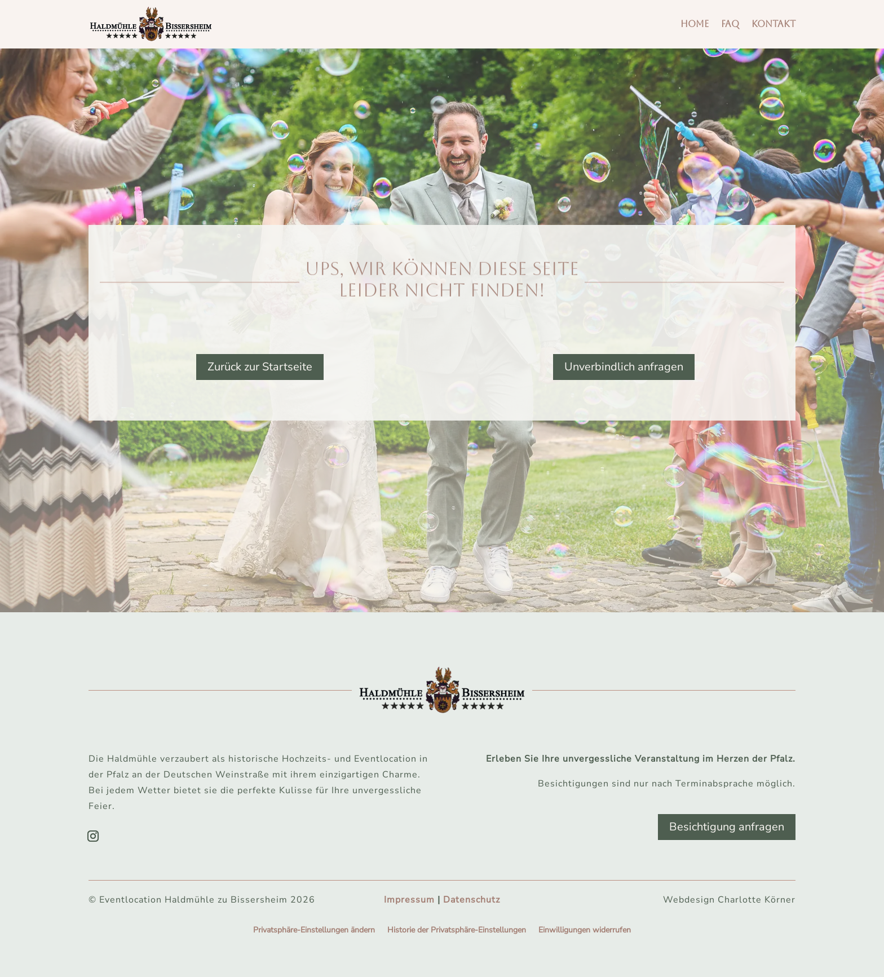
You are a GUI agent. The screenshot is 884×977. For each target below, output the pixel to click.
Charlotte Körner (756, 900)
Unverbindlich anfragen (623, 366)
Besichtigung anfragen (726, 826)
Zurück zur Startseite (259, 366)
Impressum (409, 900)
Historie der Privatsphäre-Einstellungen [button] (456, 930)
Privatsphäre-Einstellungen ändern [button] (314, 930)
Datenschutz (471, 900)
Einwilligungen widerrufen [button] (584, 930)
